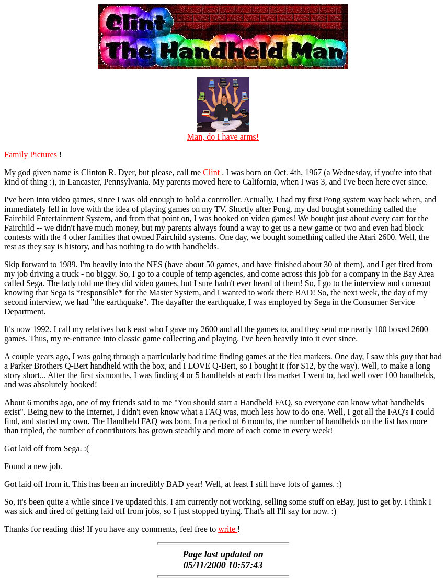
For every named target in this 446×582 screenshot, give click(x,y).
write (227, 528)
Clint (212, 172)
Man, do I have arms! (223, 133)
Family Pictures (31, 154)
